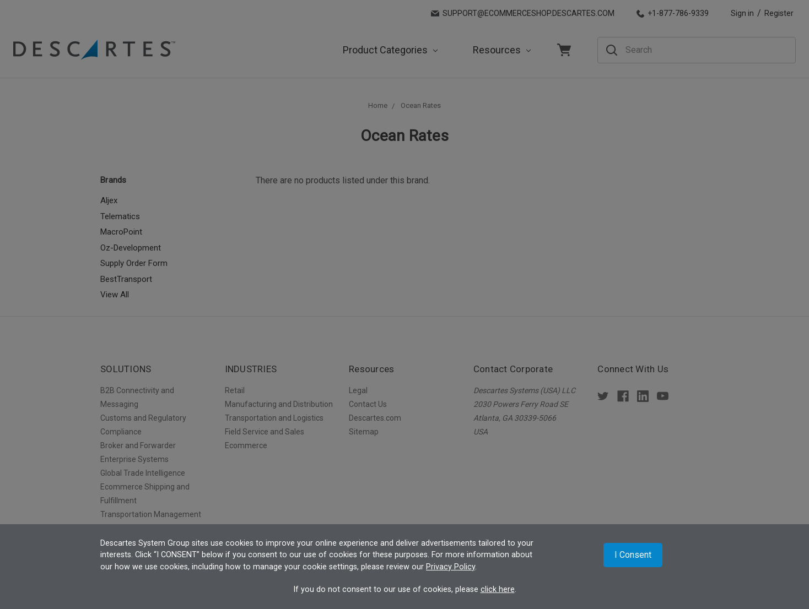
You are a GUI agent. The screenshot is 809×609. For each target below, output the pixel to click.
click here (498, 589)
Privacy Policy (450, 567)
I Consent (632, 555)
